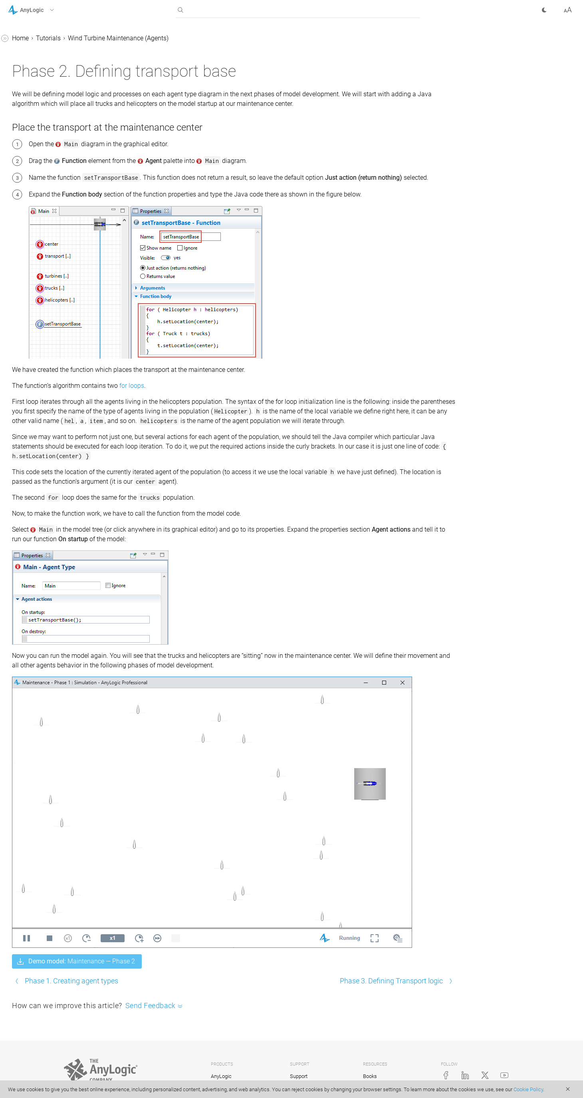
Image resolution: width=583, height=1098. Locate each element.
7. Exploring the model (53, 359)
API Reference (27, 420)
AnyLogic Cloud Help (37, 435)
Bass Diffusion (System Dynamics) (47, 156)
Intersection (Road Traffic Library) (50, 182)
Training (299, 1077)
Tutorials (20, 54)
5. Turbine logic (43, 329)
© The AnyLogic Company (93, 1080)
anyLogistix (223, 1077)
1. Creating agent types (54, 268)
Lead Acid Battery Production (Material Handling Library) (56, 100)
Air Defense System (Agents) (54, 375)
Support (298, 1065)
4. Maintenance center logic (61, 314)
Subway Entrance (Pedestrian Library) (56, 207)
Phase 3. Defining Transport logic (391, 969)
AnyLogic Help (28, 39)
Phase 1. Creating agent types (191, 969)
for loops (251, 416)
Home (140, 38)
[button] (41, 10)
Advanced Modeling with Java (50, 405)
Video (369, 1077)
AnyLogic (221, 1065)
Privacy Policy (141, 1080)
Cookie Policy (528, 1089)
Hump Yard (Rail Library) (49, 228)
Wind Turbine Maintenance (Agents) (53, 248)
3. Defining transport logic (58, 299)
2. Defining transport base (58, 284)
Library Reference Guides (42, 390)
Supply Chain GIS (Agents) (52, 121)
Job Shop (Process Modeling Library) (55, 75)
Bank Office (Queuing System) (57, 136)
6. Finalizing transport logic (60, 344)
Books (370, 1065)
